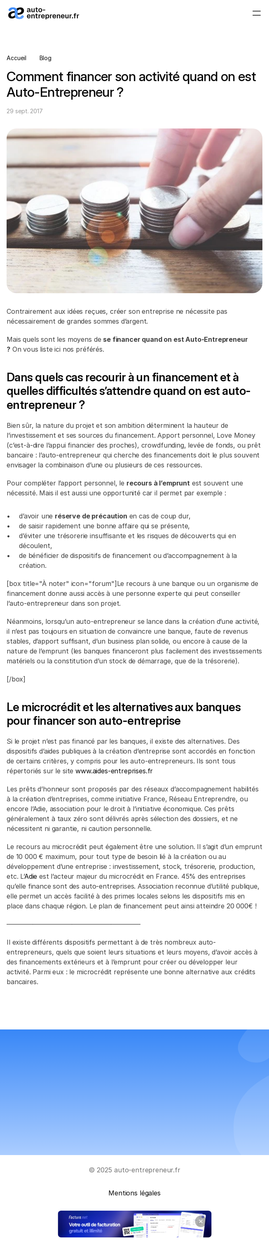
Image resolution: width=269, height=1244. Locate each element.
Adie (30, 876)
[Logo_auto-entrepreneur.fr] (43, 13)
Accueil (16, 57)
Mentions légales (134, 1193)
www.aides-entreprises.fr (114, 771)
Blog (46, 57)
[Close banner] (200, 1221)
